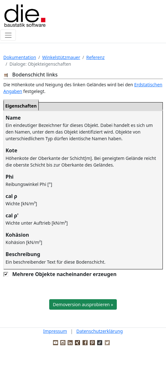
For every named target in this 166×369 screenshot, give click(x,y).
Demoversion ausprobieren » (83, 304)
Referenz (95, 57)
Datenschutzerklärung (99, 331)
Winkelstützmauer (61, 57)
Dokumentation (19, 57)
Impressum (55, 331)
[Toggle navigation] (8, 35)
